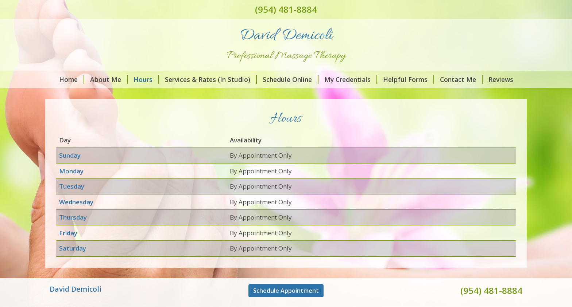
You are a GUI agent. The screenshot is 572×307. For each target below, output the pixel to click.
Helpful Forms (408, 79)
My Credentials (350, 79)
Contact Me (461, 79)
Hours (146, 79)
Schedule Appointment (286, 291)
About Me (109, 79)
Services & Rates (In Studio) (211, 79)
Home (71, 79)
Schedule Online (290, 79)
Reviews (500, 79)
